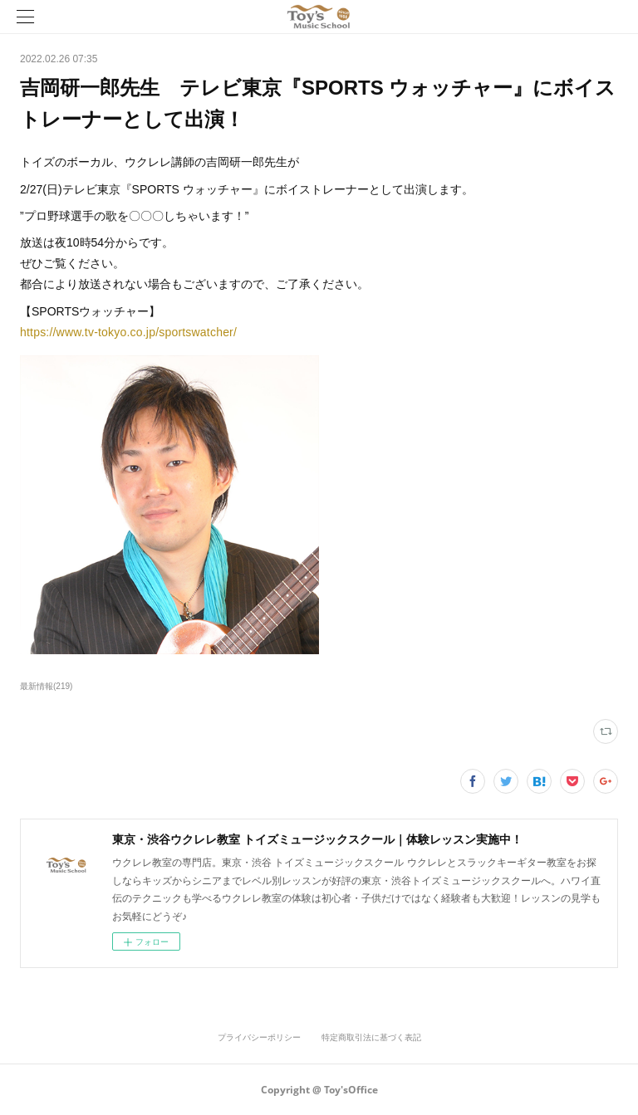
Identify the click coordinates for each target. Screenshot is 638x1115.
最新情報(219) (46, 686)
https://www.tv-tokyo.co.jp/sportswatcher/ (128, 332)
